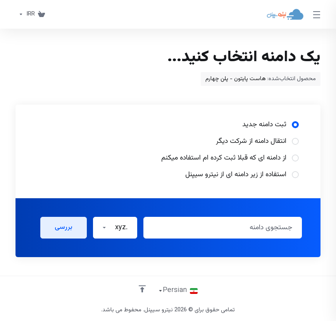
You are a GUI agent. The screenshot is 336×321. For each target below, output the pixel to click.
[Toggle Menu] (317, 14)
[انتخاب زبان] (178, 290)
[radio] (295, 124)
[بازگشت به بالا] (142, 288)
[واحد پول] (25, 14)
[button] (115, 228)
